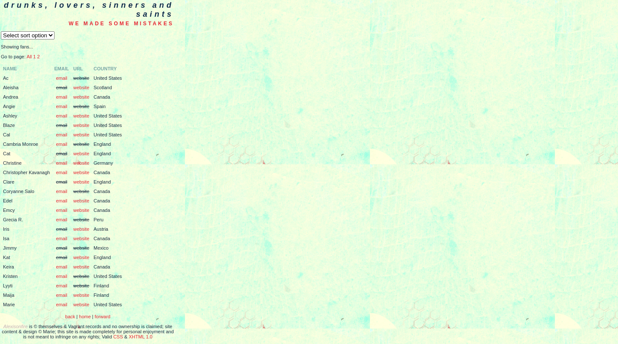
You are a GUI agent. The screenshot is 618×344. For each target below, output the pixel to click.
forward (103, 316)
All (29, 56)
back (70, 316)
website (81, 87)
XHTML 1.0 (140, 336)
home (85, 316)
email (61, 78)
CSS (118, 336)
